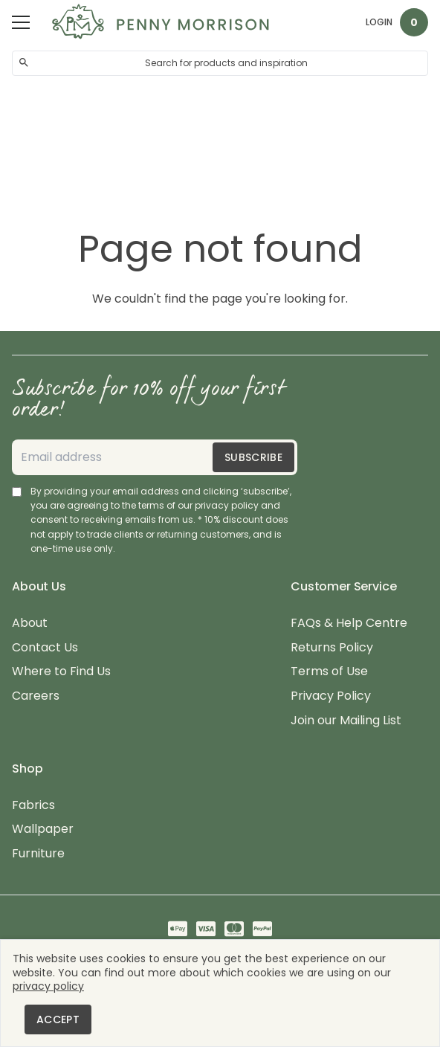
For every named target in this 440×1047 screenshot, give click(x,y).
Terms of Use (329, 672)
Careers (35, 696)
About (30, 623)
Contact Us (45, 648)
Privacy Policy (331, 696)
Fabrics (33, 806)
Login (379, 22)
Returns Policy (332, 648)
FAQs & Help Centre (349, 623)
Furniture (38, 854)
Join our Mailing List (346, 721)
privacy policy (48, 986)
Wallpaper (43, 829)
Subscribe (253, 457)
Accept (58, 1019)
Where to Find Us (61, 672)
